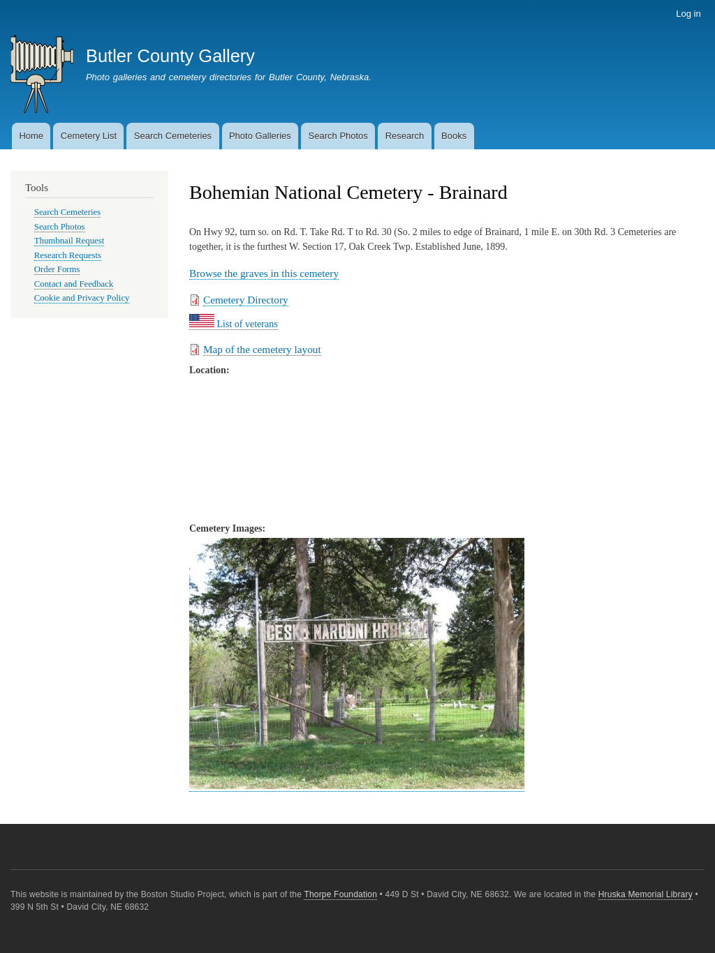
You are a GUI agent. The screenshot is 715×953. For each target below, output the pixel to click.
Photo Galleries (260, 135)
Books (453, 135)
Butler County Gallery (170, 56)
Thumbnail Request (69, 241)
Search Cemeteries (173, 135)
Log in (688, 13)
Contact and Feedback (74, 284)
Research (405, 135)
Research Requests (67, 255)
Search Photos (338, 135)
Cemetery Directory (245, 300)
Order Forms (57, 269)
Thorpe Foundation (340, 894)
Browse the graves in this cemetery (264, 273)
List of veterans (233, 324)
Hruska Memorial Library (645, 894)
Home (31, 135)
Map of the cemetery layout (262, 349)
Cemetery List (89, 135)
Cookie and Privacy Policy (82, 298)
